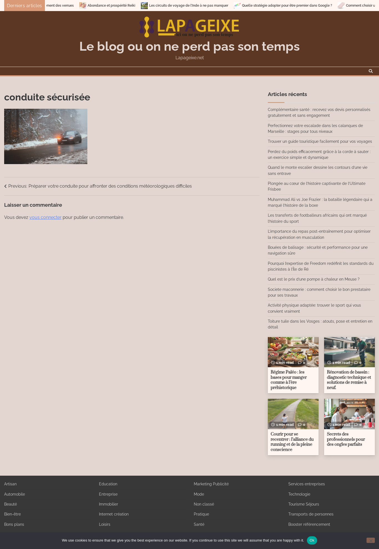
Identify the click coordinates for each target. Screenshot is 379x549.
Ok (312, 540)
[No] (371, 540)
